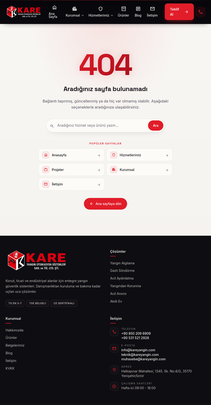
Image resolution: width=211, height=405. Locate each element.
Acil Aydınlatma (122, 278)
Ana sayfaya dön (105, 203)
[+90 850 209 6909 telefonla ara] (200, 12)
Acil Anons (118, 294)
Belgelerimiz (15, 345)
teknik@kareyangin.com (140, 355)
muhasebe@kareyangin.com (143, 359)
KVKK (10, 368)
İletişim (11, 361)
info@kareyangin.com (138, 350)
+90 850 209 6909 (136, 333)
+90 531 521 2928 (135, 338)
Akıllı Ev (116, 301)
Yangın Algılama (122, 263)
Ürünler (11, 338)
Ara (155, 125)
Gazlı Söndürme (122, 270)
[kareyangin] (24, 12)
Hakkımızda (14, 330)
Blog (9, 353)
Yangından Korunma (125, 286)
